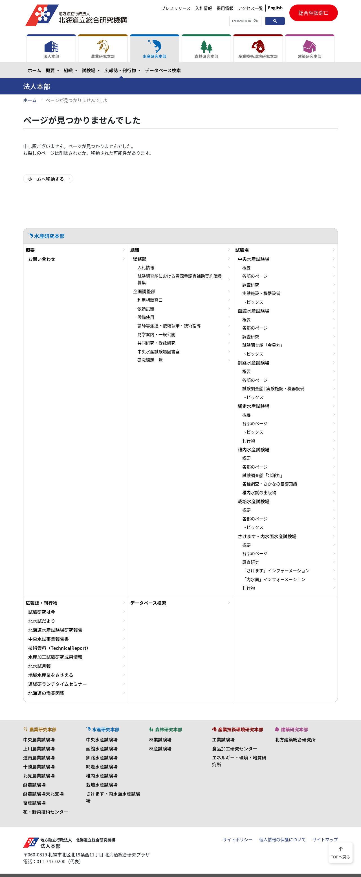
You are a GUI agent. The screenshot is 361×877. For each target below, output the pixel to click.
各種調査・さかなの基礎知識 (269, 484)
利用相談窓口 (150, 300)
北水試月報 (39, 665)
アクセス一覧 (250, 8)
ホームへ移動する (46, 178)
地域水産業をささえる (50, 674)
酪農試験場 (34, 784)
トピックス (252, 302)
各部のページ (255, 276)
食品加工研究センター (234, 748)
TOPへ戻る (340, 852)
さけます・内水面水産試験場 (267, 536)
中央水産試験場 (253, 258)
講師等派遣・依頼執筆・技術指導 (169, 325)
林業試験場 (160, 739)
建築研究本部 (310, 49)
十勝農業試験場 (39, 766)
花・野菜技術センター (45, 811)
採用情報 (225, 8)
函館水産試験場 (253, 310)
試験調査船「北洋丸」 (263, 475)
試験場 (92, 70)
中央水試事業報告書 (48, 638)
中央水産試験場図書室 (158, 351)
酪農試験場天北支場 (43, 793)
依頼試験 (145, 309)
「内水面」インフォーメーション (273, 579)
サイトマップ (325, 839)
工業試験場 (223, 739)
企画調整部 (144, 291)
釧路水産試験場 (253, 362)
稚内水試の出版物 (259, 492)
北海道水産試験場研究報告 (55, 629)
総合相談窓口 (313, 13)
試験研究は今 (41, 611)
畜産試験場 (34, 802)
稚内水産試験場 (253, 449)
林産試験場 (160, 748)
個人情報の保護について (282, 839)
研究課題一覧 (150, 360)
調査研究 (250, 285)
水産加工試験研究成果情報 (55, 656)
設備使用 (145, 317)
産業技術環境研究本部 (258, 49)
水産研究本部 (155, 49)
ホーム (34, 70)
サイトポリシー (237, 839)
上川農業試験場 (39, 748)
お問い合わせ (41, 258)
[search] (244, 21)
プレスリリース (176, 8)
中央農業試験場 (39, 739)
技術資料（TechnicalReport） (59, 647)
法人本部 (51, 49)
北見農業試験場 (39, 775)
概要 (53, 70)
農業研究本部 (103, 49)
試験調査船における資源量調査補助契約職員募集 (179, 279)
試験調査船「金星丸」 (263, 345)
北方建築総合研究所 (295, 739)
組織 (72, 70)
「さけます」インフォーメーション (276, 570)
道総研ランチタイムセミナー (57, 684)
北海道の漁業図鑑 (46, 693)
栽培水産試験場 (253, 501)
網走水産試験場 (253, 406)
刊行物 (248, 441)
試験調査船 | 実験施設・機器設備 (273, 388)
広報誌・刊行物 (123, 70)
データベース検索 (163, 70)
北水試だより (41, 620)
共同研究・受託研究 (156, 343)
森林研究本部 (206, 49)
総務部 (139, 258)
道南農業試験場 (39, 757)
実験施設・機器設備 (261, 293)
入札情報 (203, 8)
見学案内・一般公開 (156, 334)
